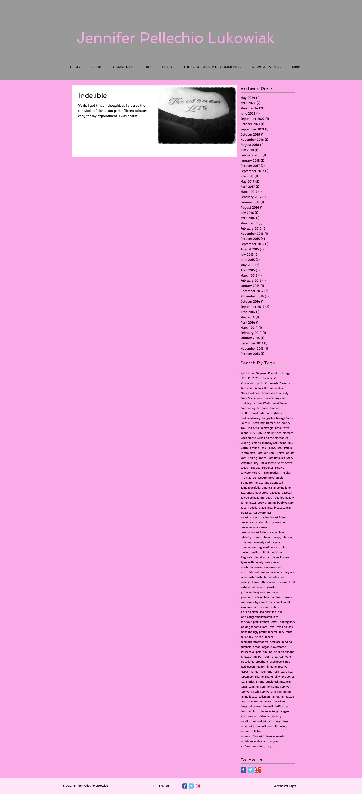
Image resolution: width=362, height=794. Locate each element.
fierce (255, 582)
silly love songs (284, 676)
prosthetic (262, 661)
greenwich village (252, 597)
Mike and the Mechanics (272, 438)
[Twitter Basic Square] (251, 770)
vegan (285, 711)
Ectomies (262, 408)
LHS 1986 (256, 433)
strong (260, 681)
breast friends (279, 517)
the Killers (279, 701)
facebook (276, 572)
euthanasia (262, 572)
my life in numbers (261, 637)
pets (258, 652)
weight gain (264, 721)
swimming (284, 691)
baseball (287, 492)
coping (283, 547)
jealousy (265, 612)
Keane (244, 433)
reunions (266, 671)
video (262, 716)
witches (257, 731)
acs (261, 482)
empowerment (273, 567)
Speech (245, 467)
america (267, 487)
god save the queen (253, 592)
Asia (281, 388)
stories (250, 681)
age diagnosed (274, 482)
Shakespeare (268, 463)
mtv (281, 632)
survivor (285, 686)
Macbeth (288, 433)
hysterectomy (264, 602)
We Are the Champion (271, 477)
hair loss (276, 597)
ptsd (243, 666)
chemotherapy (272, 537)
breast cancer (282, 507)
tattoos (245, 701)
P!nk (263, 448)
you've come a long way (256, 746)
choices (287, 537)
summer (254, 686)
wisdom (245, 731)
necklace (275, 642)
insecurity (266, 607)
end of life (247, 572)
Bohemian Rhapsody (275, 393)
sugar (244, 686)
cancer (245, 522)
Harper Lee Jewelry (278, 423)
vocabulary (274, 716)
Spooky (255, 467)
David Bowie (279, 403)
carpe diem (277, 532)
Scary (289, 458)
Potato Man (248, 453)
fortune (245, 587)
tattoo (290, 696)
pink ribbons (286, 652)
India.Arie (254, 428)
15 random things (279, 373)
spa (243, 681)
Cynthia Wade (261, 403)
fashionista (255, 577)
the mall (267, 706)
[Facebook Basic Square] (243, 770)
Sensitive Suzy (249, 463)
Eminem (275, 408)
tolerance (265, 711)
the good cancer (251, 706)
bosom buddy (249, 507)
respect (245, 671)
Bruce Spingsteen (251, 398)
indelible (252, 607)
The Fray (246, 477)
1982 (251, 378)
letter (274, 622)
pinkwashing (249, 656)
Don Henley (248, 408)
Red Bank (269, 453)
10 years (261, 373)
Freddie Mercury (250, 418)
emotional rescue (251, 567)
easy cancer (272, 562)
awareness (247, 492)
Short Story (284, 463)
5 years (267, 378)
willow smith (270, 726)
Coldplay (246, 403)
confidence (270, 547)
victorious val (249, 716)
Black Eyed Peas (250, 393)
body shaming (267, 502)
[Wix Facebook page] (184, 786)
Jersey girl (267, 428)
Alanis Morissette (266, 388)
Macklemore (248, 438)
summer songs (269, 686)
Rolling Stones (257, 458)
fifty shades (267, 582)
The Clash (286, 472)
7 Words (284, 383)
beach (269, 497)
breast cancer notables (255, 517)
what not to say (251, 726)
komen (264, 622)
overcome (279, 647)
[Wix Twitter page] (191, 786)
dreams (264, 557)
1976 (243, 378)
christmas (247, 542)
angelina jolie (282, 487)
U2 (254, 477)
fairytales (289, 572)
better (244, 502)
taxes (254, 701)
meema (273, 632)
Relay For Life (285, 453)
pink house (270, 652)
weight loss (281, 721)
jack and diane (250, 612)
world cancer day (251, 741)
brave (262, 507)
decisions (276, 552)
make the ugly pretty (254, 632)
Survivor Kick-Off (251, 472)
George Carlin (284, 418)
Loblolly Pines (272, 433)
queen (251, 666)
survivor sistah (250, 691)
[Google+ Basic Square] (258, 770)
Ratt (259, 453)
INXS (243, 428)
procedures (247, 661)
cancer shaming (260, 522)
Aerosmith (247, 388)
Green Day (258, 423)
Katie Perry (282, 428)
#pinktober (248, 373)
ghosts (271, 587)
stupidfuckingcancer (278, 681)
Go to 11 (245, 423)
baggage (275, 492)
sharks (269, 676)
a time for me (249, 482)
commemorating (251, 547)
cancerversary (249, 527)
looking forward (251, 627)
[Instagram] (197, 786)
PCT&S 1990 (275, 448)
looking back (287, 622)
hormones (247, 602)
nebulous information (254, 642)
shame (259, 676)
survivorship (268, 691)
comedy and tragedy (267, 542)
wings (284, 726)
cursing (245, 552)
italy (276, 607)
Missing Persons (251, 443)
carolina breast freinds (255, 532)
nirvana (287, 642)
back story (261, 492)
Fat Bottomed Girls (252, 413)
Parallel (288, 448)
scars (284, 671)
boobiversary (285, 502)
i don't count (282, 602)
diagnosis (246, 557)
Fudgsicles (268, 418)
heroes (287, 597)
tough (276, 711)
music (244, 637)
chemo (257, 537)
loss (264, 627)
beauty (289, 497)
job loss (277, 612)
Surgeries (267, 467)
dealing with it (260, 552)
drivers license (280, 557)
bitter (252, 502)
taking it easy (249, 696)
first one (282, 582)
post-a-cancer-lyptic (278, 656)
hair (266, 597)
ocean (257, 647)
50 (275, 378)
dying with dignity (252, 562)
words (280, 736)
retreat (255, 671)
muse (289, 632)
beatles (279, 497)
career (263, 527)
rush (276, 671)
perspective (248, 652)
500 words (271, 383)
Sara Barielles (276, 458)
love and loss (284, 627)
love (271, 627)
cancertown (279, 522)
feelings (245, 582)
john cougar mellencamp (256, 617)
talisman (264, 696)
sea (290, 671)
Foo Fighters (274, 413)
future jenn (258, 587)
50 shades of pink (252, 383)
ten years (265, 701)
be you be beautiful (252, 497)
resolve (282, 666)
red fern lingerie (266, 666)
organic (267, 647)
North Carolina (250, 448)
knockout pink (250, 622)
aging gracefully (250, 487)
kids (275, 617)
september (247, 676)
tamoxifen (278, 696)
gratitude (272, 592)
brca (270, 507)
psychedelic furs (280, 661)
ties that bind (249, 711)
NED (290, 443)
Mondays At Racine (274, 443)
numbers (246, 647)
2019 (258, 378)
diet (256, 557)
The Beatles (271, 472)
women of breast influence (258, 736)
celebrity (246, 537)
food (292, 582)
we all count (248, 721)
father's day (271, 577)
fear (282, 577)
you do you (270, 741)
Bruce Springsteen (275, 398)
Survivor (280, 467)
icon (243, 607)
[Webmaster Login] (285, 785)
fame (244, 577)
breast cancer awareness (256, 512)
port (260, 656)
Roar (243, 458)
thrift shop (281, 706)
